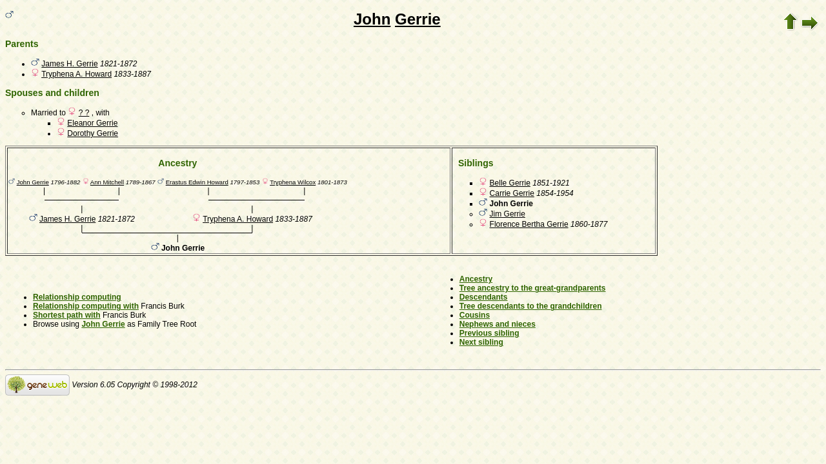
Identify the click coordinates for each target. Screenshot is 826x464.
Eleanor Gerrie (92, 123)
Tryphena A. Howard (76, 74)
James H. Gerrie (69, 63)
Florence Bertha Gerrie (529, 224)
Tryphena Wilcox (293, 182)
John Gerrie (33, 182)
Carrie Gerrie (512, 193)
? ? (84, 112)
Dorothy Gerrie (92, 133)
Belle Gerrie (510, 183)
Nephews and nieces (497, 324)
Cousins (474, 315)
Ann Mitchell (107, 182)
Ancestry (475, 279)
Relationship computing (77, 297)
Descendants (483, 297)
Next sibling (481, 342)
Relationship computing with (86, 306)
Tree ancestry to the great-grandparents (532, 288)
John (372, 19)
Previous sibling (489, 333)
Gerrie (418, 19)
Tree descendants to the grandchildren (530, 306)
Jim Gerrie (507, 213)
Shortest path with (67, 315)
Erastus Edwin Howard (197, 182)
